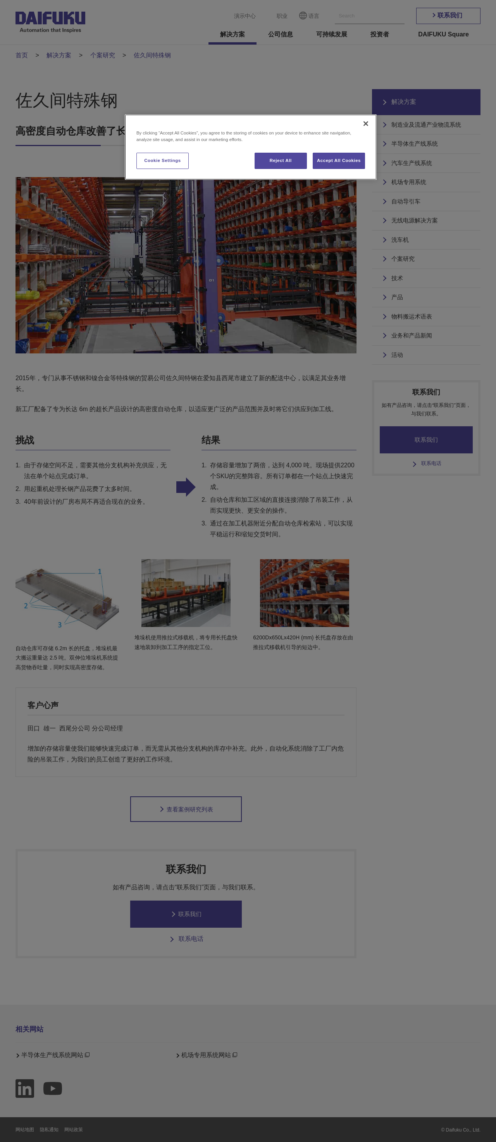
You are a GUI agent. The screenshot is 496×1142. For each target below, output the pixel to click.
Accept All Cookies (339, 160)
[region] (251, 147)
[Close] (365, 123)
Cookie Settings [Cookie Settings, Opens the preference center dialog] (162, 160)
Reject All (281, 160)
